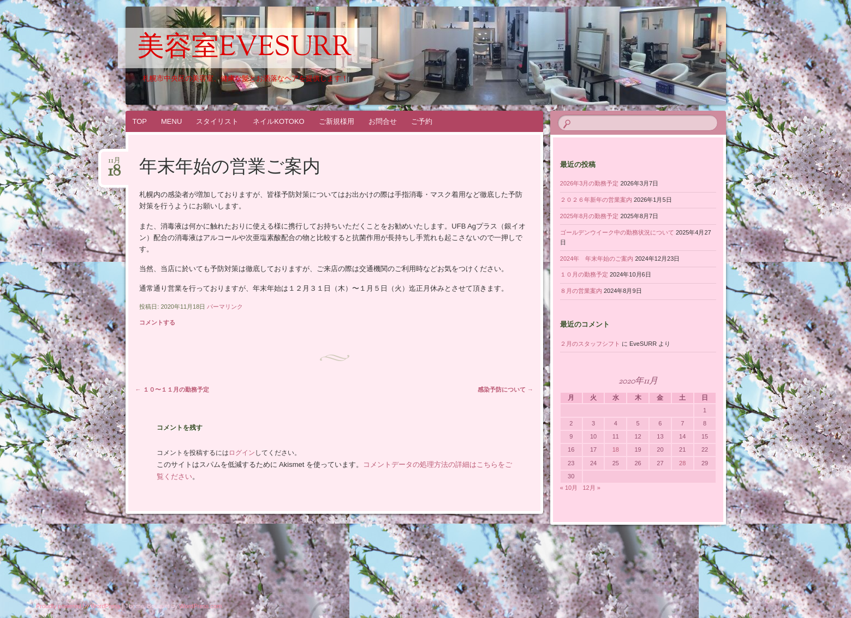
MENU (171, 121)
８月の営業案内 (581, 290)
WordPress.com (200, 606)
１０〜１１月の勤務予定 (172, 389)
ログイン (242, 453)
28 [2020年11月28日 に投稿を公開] (682, 463)
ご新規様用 (336, 121)
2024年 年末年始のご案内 (596, 258)
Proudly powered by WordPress (78, 606)
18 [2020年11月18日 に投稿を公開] (615, 449)
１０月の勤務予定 (584, 274)
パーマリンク (225, 306)
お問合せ (382, 121)
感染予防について (505, 389)
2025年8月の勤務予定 (589, 216)
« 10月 (569, 487)
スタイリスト (217, 121)
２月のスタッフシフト (590, 343)
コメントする (157, 322)
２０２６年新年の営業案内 (596, 199)
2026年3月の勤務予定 (589, 183)
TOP (140, 121)
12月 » (591, 487)
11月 (114, 164)
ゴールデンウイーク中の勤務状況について (617, 232)
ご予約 (421, 121)
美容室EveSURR (244, 48)
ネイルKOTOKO (278, 121)
